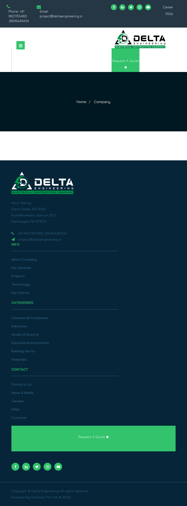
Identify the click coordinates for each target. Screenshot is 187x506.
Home (81, 101)
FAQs (169, 14)
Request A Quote (93, 437)
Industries (19, 326)
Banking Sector (23, 351)
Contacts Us (21, 384)
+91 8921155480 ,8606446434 (19, 16)
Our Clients (20, 293)
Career (168, 7)
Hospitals (19, 359)
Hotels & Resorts (25, 334)
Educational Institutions (30, 343)
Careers (17, 401)
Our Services (21, 268)
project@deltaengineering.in (61, 16)
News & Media (22, 393)
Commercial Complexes (29, 318)
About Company (24, 259)
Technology (20, 284)
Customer (19, 417)
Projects (18, 276)
